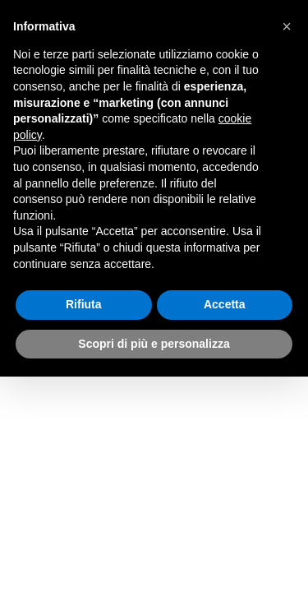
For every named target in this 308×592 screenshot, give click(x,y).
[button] (287, 26)
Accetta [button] (225, 304)
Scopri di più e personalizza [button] (153, 343)
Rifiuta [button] (84, 304)
